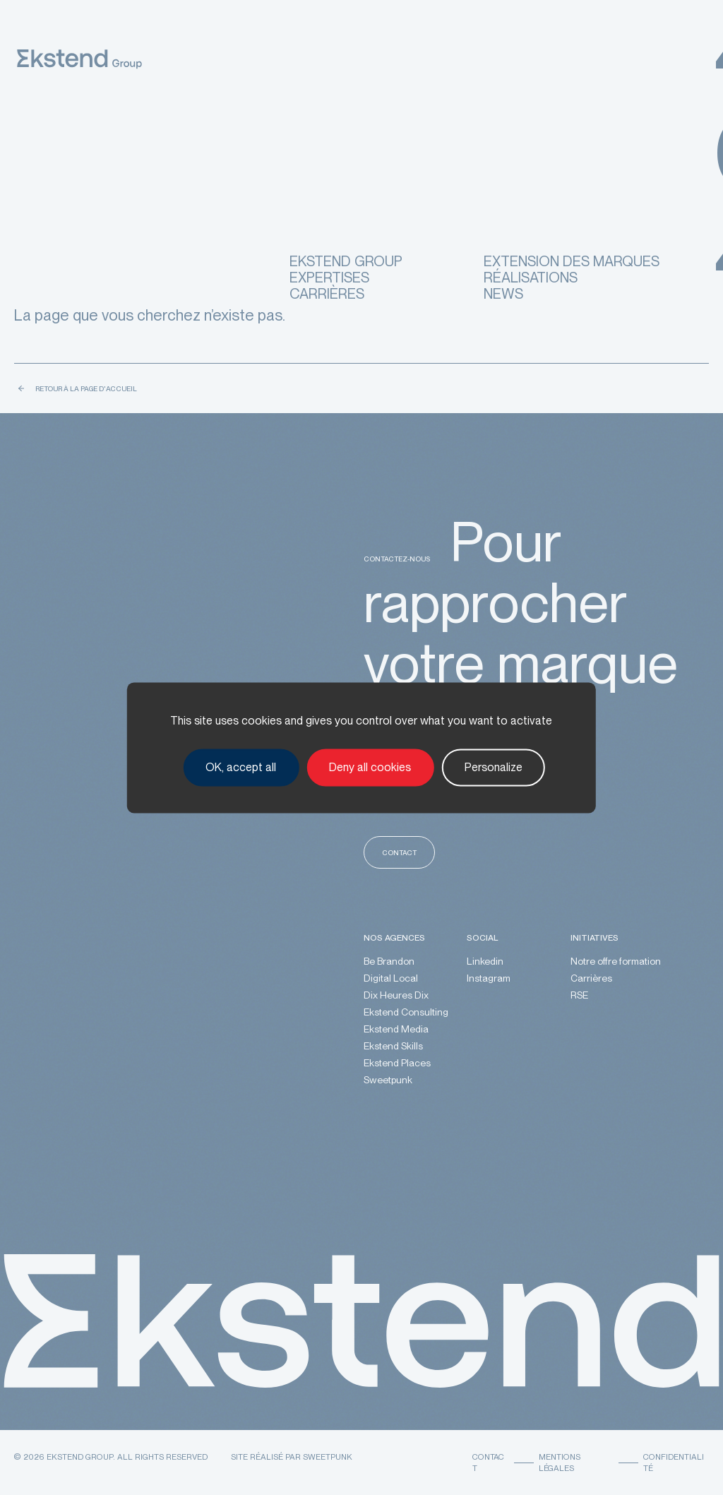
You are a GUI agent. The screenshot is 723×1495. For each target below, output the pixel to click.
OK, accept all (240, 767)
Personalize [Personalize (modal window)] (493, 767)
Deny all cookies (370, 767)
